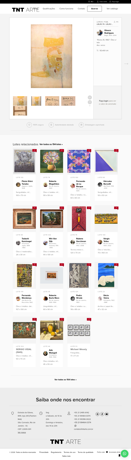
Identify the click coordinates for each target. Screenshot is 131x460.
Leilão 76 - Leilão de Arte (105, 24)
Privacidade (46, 453)
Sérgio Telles (106, 240)
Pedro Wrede (79, 297)
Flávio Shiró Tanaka (27, 183)
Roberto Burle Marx (54, 297)
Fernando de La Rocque (80, 184)
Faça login (114, 2)
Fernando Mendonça (26, 297)
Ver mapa (22, 433)
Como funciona (66, 8)
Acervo (94, 8)
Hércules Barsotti (107, 183)
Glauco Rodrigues (109, 31)
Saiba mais (66, 457)
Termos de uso (69, 453)
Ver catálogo (112, 8)
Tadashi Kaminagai (27, 240)
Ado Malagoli (53, 352)
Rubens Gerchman (81, 240)
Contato (81, 8)
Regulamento (57, 453)
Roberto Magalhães (54, 183)
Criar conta (102, 2)
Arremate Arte (114, 453)
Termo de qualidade (84, 453)
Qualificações (49, 8)
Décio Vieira (106, 297)
